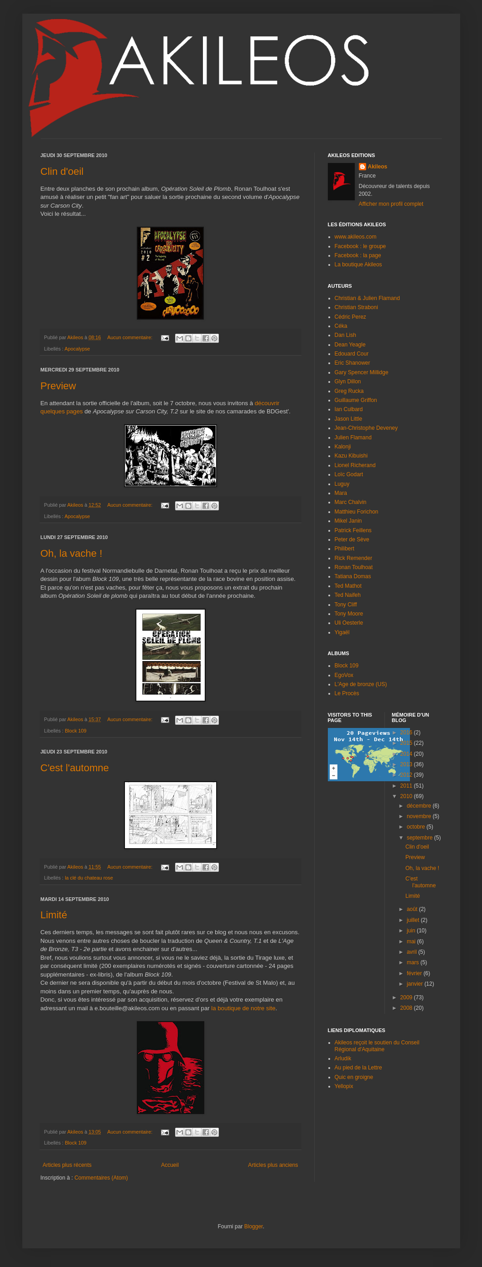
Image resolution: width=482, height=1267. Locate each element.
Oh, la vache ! (72, 553)
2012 (407, 775)
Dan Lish (345, 335)
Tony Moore (349, 614)
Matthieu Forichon (356, 512)
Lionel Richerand (355, 465)
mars (413, 962)
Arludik (343, 1058)
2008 (407, 1008)
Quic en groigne (354, 1077)
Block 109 (75, 730)
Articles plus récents (67, 1165)
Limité (54, 915)
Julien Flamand (353, 437)
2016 (407, 732)
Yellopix (344, 1086)
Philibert (344, 548)
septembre (420, 837)
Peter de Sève (352, 539)
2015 (407, 743)
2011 (407, 786)
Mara (341, 493)
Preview (58, 386)
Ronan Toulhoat (354, 567)
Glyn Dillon (348, 381)
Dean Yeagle (350, 344)
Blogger (253, 1226)
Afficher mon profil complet (391, 204)
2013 (407, 764)
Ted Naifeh (348, 595)
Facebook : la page (358, 255)
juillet (414, 920)
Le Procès (347, 693)
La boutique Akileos (358, 264)
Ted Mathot (348, 586)
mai (412, 941)
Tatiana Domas (353, 576)
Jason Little (349, 419)
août (413, 909)
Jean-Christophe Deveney (366, 428)
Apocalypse (77, 348)
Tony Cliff (346, 604)
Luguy (342, 484)
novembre (420, 816)
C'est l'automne (75, 767)
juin (412, 930)
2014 (407, 754)
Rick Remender (354, 558)
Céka (341, 326)
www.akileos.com (356, 237)
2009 (407, 997)
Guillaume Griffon (356, 400)
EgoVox (344, 675)
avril (412, 952)
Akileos (378, 166)
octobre (416, 827)
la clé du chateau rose (89, 877)
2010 (407, 796)
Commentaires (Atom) (101, 1178)
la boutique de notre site (243, 1008)
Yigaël (342, 632)
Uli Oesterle (349, 623)
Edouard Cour (352, 354)
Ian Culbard (349, 409)
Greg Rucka (349, 391)
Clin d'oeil (62, 171)
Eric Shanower (352, 363)
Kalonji (343, 446)
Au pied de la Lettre (358, 1067)
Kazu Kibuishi (351, 456)
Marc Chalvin (351, 502)
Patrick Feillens (353, 530)
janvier (416, 984)
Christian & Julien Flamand (367, 298)
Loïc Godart (349, 474)
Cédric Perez (350, 317)
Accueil (170, 1165)
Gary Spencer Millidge (362, 372)
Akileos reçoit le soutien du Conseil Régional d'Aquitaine (377, 1045)
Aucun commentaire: (130, 337)
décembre (420, 806)
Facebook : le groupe (360, 246)
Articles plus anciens (273, 1165)
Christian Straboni (356, 307)
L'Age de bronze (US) (361, 684)
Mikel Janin (348, 521)
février (415, 973)
